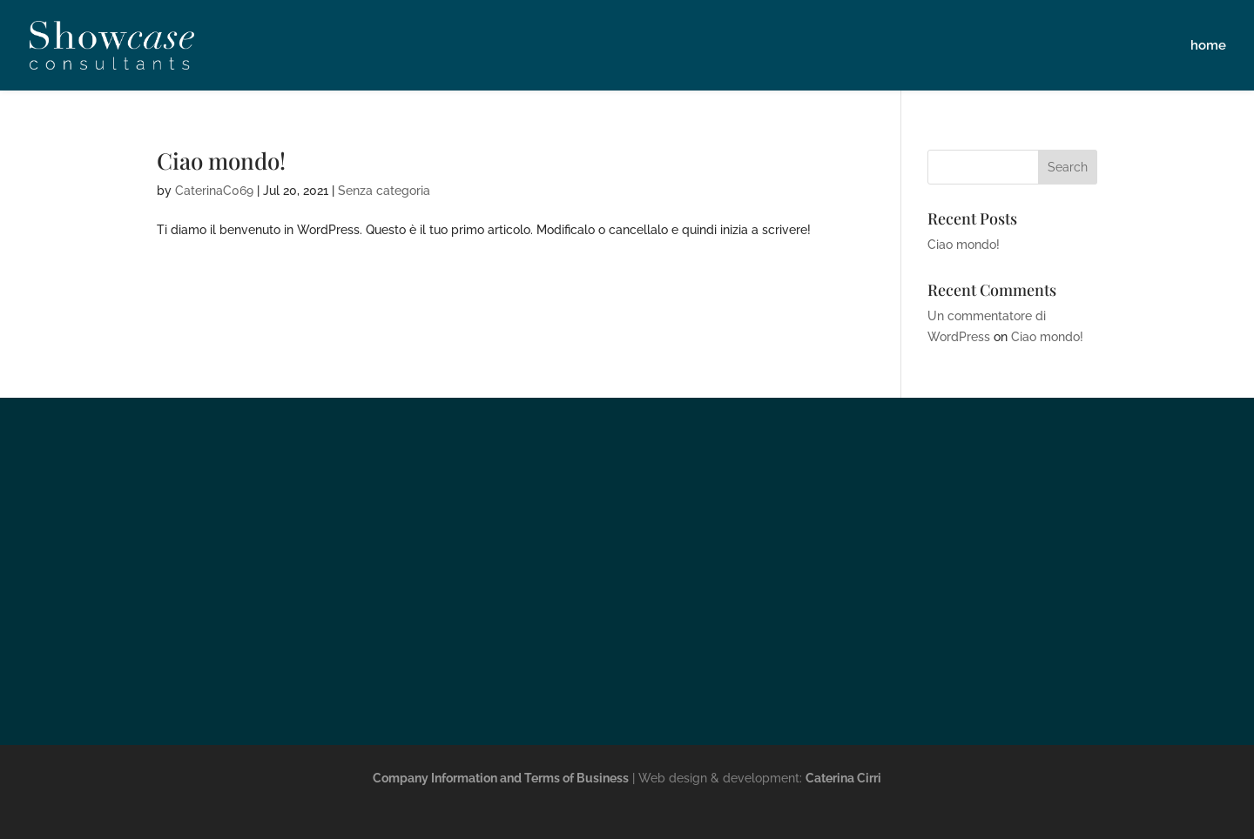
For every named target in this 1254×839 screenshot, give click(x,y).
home (1208, 46)
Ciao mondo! (221, 160)
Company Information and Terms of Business (501, 778)
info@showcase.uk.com (627, 684)
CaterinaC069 (214, 191)
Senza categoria (384, 191)
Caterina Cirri (843, 778)
